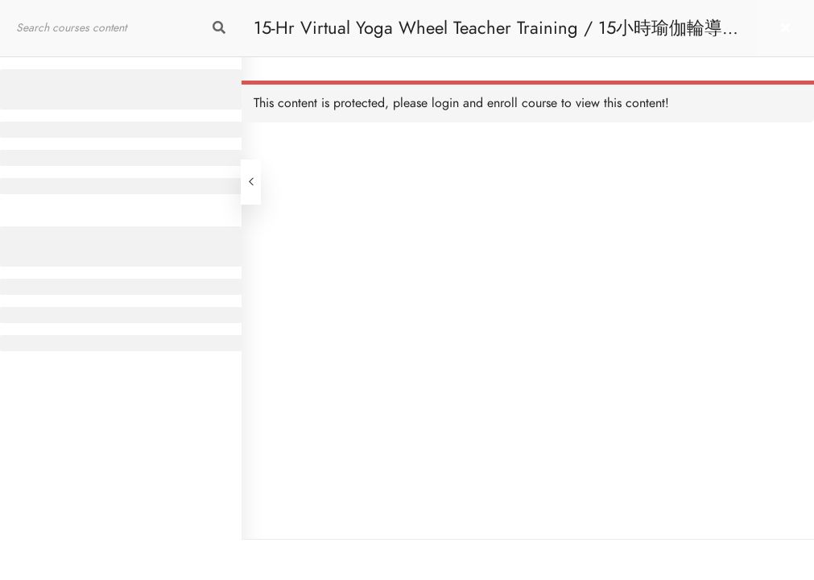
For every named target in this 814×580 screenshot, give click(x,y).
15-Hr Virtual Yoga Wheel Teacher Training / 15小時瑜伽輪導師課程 (497, 35)
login (445, 103)
